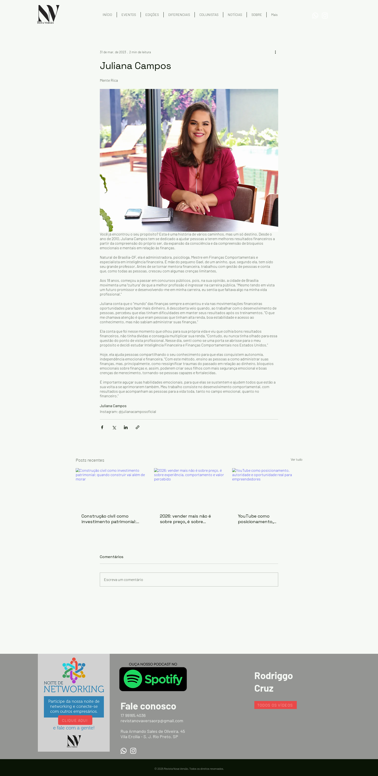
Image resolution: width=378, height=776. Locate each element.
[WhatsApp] (315, 16)
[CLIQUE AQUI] (75, 720)
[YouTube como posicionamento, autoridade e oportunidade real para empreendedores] (267, 487)
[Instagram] (325, 16)
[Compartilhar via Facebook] (102, 427)
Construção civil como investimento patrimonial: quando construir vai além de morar (109, 518)
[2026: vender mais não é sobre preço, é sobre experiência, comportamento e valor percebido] (189, 488)
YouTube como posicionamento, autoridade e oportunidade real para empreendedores (267, 518)
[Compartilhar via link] (137, 427)
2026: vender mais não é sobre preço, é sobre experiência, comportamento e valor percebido (185, 518)
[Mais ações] (275, 52)
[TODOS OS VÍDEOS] (275, 705)
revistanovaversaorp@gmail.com (152, 720)
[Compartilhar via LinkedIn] (125, 427)
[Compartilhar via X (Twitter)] (114, 427)
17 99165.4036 (133, 715)
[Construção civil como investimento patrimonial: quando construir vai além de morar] (111, 487)
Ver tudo (296, 459)
